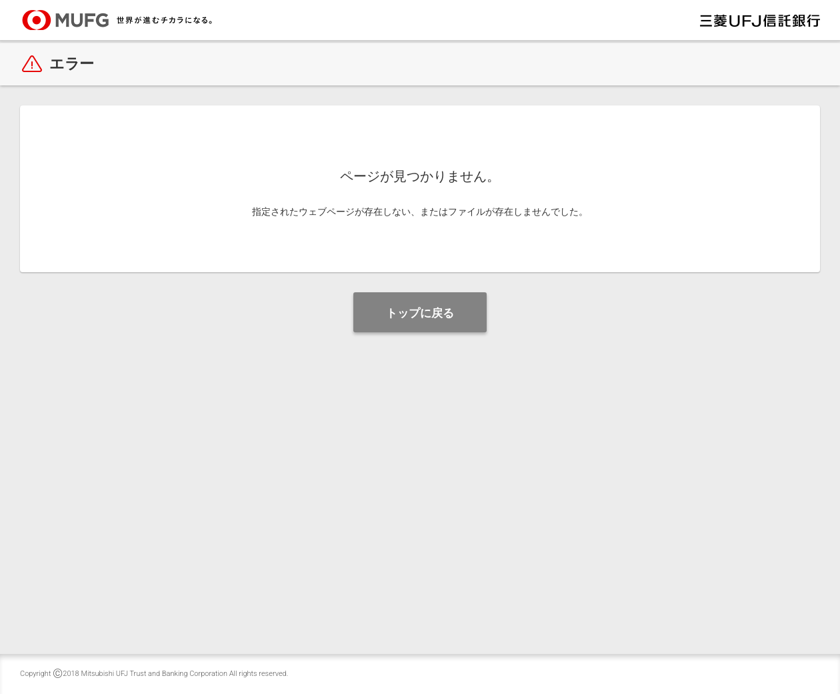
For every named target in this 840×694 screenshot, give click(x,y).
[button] (420, 312)
